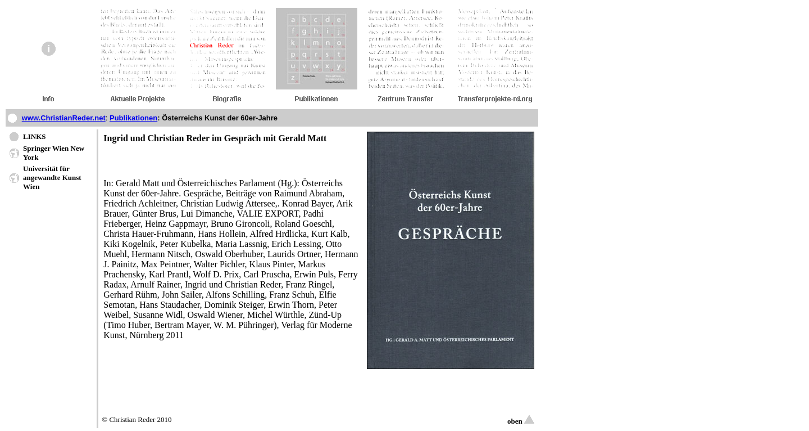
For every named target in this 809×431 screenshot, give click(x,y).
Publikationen (133, 118)
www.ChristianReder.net (64, 118)
